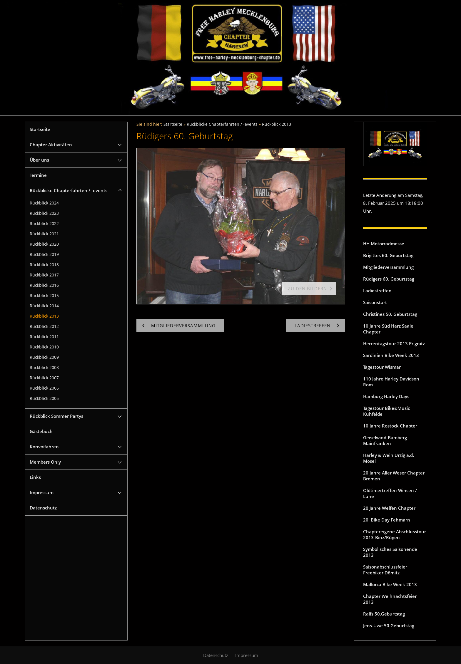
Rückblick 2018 (44, 264)
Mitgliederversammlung (388, 267)
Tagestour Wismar (382, 367)
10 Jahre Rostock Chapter (390, 426)
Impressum (42, 492)
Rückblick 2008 (44, 367)
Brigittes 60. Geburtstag (388, 255)
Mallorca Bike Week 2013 (390, 584)
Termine (38, 175)
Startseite (40, 129)
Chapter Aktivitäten (51, 144)
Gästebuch (41, 431)
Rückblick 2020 (44, 244)
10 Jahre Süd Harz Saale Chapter (388, 329)
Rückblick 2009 (44, 357)
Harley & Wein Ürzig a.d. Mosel (388, 458)
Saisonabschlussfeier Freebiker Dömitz (385, 570)
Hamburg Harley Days (386, 396)
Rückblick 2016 (44, 285)
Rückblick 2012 (44, 326)
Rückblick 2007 (44, 377)
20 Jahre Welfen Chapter (389, 508)
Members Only (45, 462)
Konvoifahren (44, 447)
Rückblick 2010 (44, 347)
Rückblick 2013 (44, 316)
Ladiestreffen (377, 291)
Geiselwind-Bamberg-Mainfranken (385, 440)
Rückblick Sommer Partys (56, 416)
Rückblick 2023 (44, 213)
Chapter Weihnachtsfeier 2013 (390, 599)
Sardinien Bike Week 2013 (391, 355)
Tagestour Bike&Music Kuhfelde (386, 411)
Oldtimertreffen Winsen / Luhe (390, 493)
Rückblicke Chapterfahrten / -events (68, 190)
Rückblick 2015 (44, 295)
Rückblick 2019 (44, 254)
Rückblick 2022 (44, 223)
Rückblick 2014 (44, 305)
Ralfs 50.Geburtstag (384, 614)
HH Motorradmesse (383, 244)
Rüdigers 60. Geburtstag (388, 279)
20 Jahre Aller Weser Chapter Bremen (394, 476)
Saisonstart (375, 302)
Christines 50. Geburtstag (390, 314)
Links (35, 477)
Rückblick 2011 (44, 336)
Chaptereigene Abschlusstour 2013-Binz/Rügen (394, 534)
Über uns (39, 160)
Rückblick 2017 (44, 275)
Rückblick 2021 (44, 234)
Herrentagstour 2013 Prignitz (394, 343)
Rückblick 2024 (44, 203)
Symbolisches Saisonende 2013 (390, 552)
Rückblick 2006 (44, 388)
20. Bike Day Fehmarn (386, 520)
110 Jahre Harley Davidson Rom (391, 382)
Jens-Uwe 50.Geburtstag (388, 625)
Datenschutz (43, 508)
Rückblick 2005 (44, 398)
